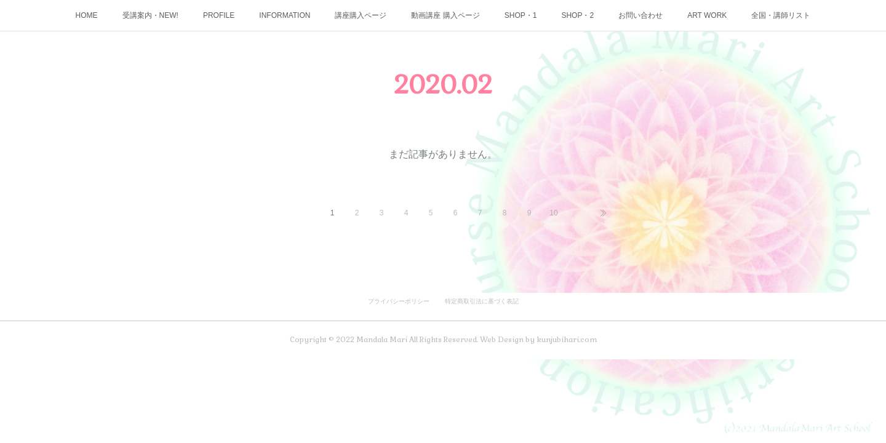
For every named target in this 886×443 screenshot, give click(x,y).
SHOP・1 (521, 15)
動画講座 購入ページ (445, 15)
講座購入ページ (360, 15)
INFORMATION (284, 15)
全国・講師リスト (780, 15)
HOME (87, 15)
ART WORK (707, 15)
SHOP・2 (577, 15)
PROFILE (218, 15)
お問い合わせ (640, 15)
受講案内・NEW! (150, 15)
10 (553, 213)
